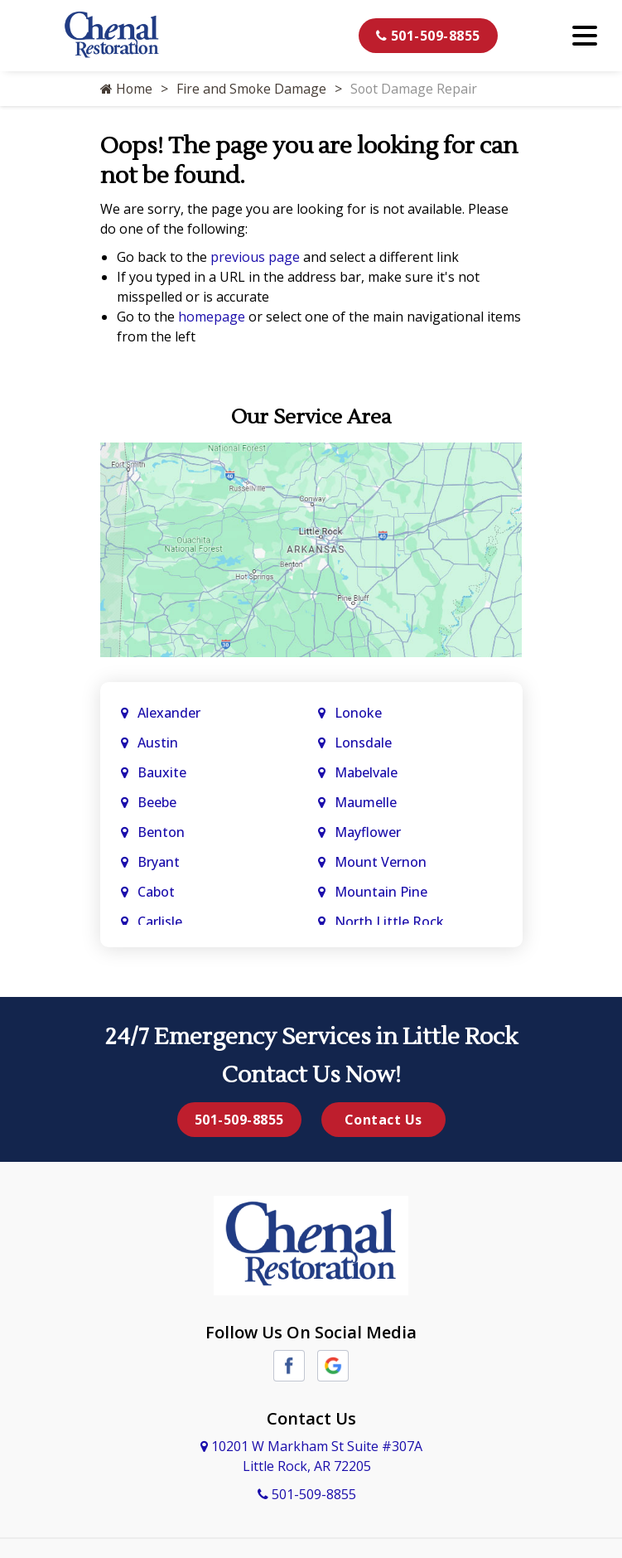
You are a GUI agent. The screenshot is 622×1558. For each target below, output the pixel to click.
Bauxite (161, 772)
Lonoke (358, 713)
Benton (161, 832)
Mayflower (369, 832)
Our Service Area (311, 417)
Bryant (158, 862)
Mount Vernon (382, 862)
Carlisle (161, 921)
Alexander (168, 713)
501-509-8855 (428, 36)
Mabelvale (366, 772)
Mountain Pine (381, 892)
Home (126, 89)
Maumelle (366, 802)
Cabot (157, 892)
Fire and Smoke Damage (252, 89)
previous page (255, 257)
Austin (159, 742)
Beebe (156, 802)
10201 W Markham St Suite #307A (311, 1456)
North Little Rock (389, 921)
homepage (211, 316)
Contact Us (383, 1119)
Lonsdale (363, 742)
